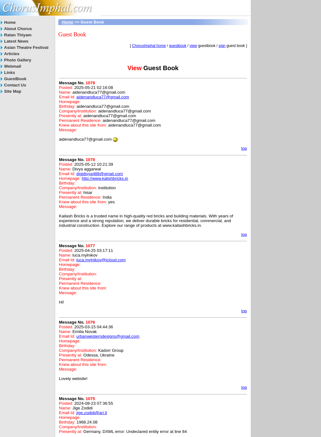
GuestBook (15, 78)
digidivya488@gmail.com (99, 173)
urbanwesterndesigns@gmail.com (107, 336)
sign (221, 46)
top (244, 148)
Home (10, 22)
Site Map (12, 91)
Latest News (16, 41)
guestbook (177, 46)
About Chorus (18, 28)
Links (9, 72)
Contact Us (15, 85)
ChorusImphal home (149, 46)
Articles (11, 53)
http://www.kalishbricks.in (105, 178)
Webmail (12, 66)
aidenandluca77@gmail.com (102, 97)
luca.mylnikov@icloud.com (101, 260)
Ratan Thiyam (17, 35)
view (193, 46)
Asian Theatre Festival (26, 47)
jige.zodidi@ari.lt (91, 412)
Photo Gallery (17, 60)
